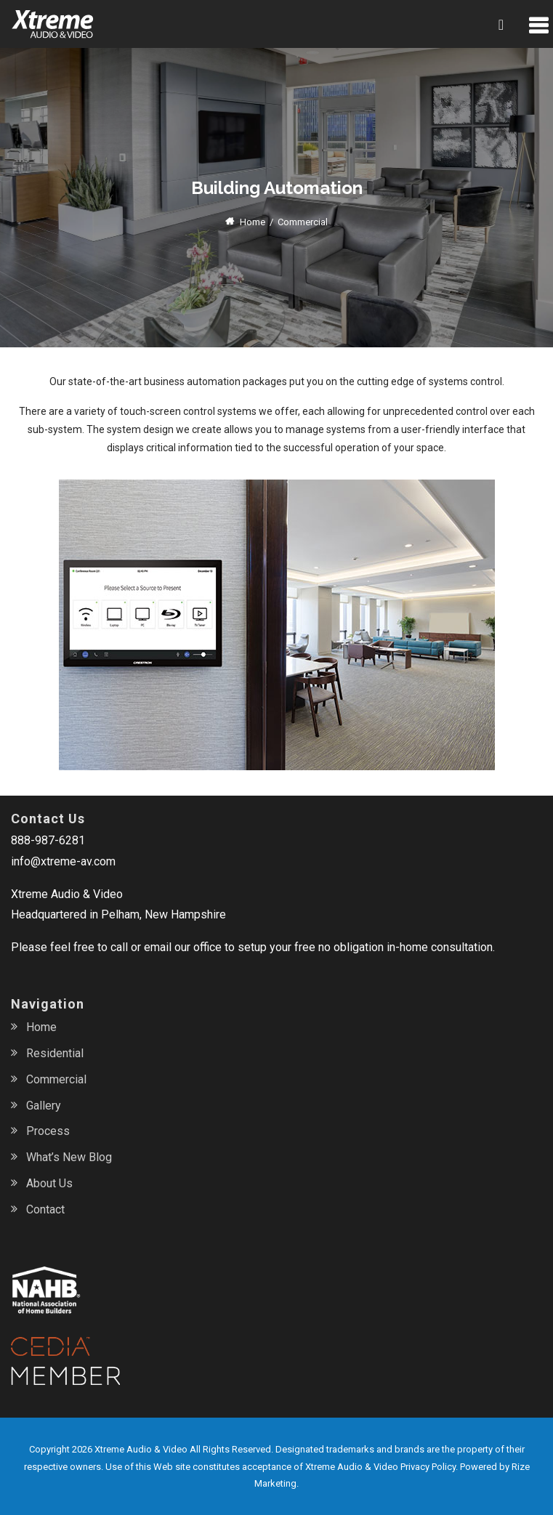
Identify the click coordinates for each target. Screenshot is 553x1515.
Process (48, 1131)
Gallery (43, 1105)
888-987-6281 (48, 840)
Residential (55, 1053)
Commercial (56, 1079)
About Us (49, 1183)
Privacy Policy (428, 1466)
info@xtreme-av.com (63, 861)
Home (252, 222)
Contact (45, 1209)
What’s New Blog (69, 1157)
